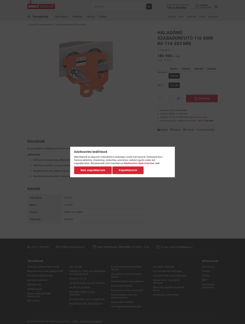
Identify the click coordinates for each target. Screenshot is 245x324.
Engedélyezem (128, 170)
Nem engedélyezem (93, 170)
